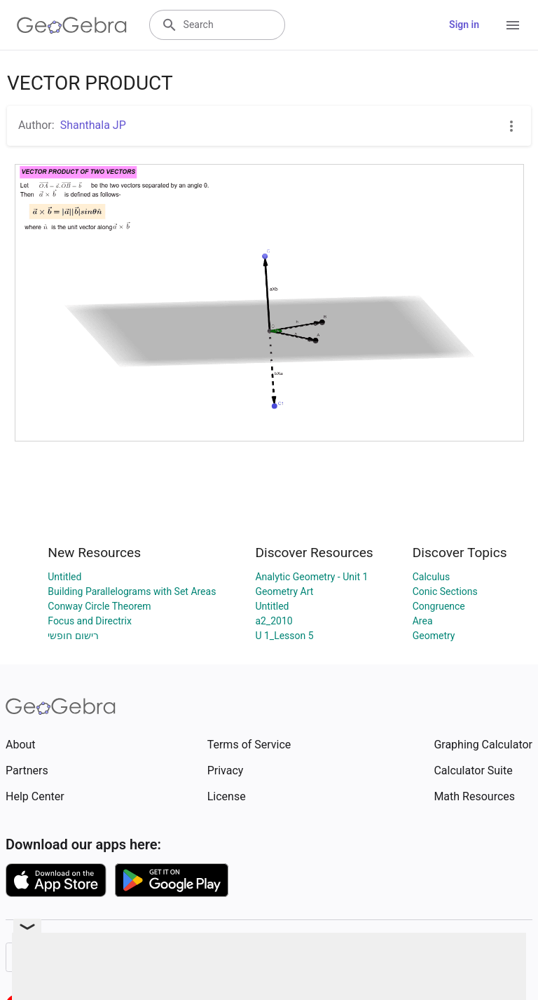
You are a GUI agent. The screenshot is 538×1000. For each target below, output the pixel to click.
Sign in (464, 24)
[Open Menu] (512, 25)
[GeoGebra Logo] (72, 25)
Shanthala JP (93, 125)
